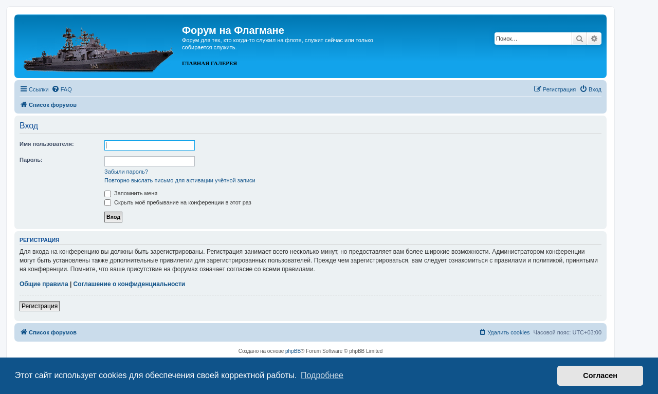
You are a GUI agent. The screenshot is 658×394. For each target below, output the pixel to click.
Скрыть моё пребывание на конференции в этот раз (177, 202)
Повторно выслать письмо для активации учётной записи (179, 180)
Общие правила (44, 284)
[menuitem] (61, 89)
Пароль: (31, 160)
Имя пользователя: (47, 144)
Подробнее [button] (322, 375)
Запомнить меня (130, 193)
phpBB (293, 351)
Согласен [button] (600, 375)
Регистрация (40, 306)
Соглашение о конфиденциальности (130, 284)
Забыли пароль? (126, 171)
